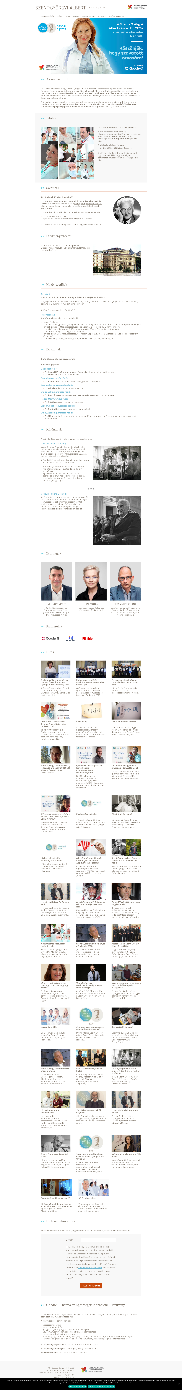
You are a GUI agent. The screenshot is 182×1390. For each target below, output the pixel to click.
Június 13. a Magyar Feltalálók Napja (54, 1155)
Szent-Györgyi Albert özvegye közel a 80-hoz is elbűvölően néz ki (126, 860)
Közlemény (81, 722)
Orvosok (102, 16)
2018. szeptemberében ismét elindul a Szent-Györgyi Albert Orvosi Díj (90, 1156)
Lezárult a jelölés (49, 1027)
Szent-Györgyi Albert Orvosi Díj (55, 1198)
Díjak (68, 16)
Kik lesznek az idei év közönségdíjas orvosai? (51, 859)
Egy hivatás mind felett (87, 814)
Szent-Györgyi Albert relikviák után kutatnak (55, 1070)
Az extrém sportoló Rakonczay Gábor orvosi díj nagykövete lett (90, 904)
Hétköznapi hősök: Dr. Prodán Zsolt (55, 903)
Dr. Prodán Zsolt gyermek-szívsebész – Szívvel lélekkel (125, 767)
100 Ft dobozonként (87, 1198)
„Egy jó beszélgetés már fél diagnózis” (88, 1111)
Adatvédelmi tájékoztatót (90, 1268)
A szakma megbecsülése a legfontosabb (53, 945)
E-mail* (91, 1240)
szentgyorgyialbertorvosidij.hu (88, 204)
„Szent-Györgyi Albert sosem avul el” (125, 1111)
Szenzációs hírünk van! (122, 1027)
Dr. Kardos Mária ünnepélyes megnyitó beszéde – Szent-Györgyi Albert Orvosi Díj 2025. (55, 682)
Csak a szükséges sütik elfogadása (101, 1386)
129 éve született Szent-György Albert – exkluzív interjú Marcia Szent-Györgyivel (55, 816)
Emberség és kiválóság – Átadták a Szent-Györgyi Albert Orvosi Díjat (90, 682)
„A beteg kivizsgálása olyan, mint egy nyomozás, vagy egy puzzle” (54, 985)
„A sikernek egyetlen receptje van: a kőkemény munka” (90, 1028)
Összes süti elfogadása (77, 1386)
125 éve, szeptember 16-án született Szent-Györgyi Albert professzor (126, 1071)
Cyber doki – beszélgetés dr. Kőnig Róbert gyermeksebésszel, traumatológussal (89, 769)
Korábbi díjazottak (116, 16)
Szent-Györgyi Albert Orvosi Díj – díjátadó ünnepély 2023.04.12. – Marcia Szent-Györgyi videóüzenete (55, 769)
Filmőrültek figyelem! (122, 814)
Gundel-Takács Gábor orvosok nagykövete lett (126, 903)
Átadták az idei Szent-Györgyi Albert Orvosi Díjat (125, 945)
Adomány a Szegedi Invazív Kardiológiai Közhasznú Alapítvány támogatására (89, 860)
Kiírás (59, 16)
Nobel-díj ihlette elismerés (124, 722)
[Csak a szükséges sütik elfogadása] (179, 1384)
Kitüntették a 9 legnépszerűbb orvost (126, 1155)
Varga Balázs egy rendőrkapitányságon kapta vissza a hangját (89, 985)
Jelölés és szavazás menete (84, 16)
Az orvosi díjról (47, 16)
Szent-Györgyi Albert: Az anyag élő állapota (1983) (90, 945)
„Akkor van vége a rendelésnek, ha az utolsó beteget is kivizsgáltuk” (126, 985)
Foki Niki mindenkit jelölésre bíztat (89, 1070)
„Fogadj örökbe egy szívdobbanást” (50, 1111)
